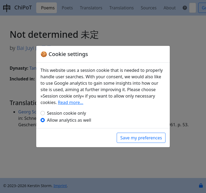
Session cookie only (66, 113)
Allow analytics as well (69, 120)
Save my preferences (141, 138)
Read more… (70, 102)
